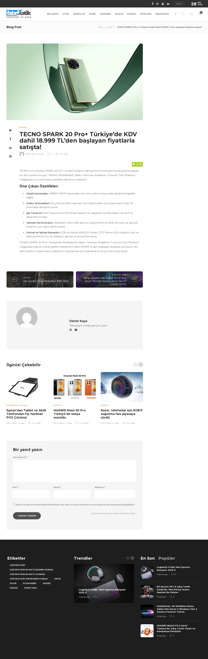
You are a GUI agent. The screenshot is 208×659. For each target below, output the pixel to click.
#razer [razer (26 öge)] (47, 569)
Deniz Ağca (11, 408)
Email (57, 472)
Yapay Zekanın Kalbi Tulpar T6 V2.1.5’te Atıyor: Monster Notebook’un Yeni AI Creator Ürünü (104, 281)
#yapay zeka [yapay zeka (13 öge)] (30, 573)
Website (100, 472)
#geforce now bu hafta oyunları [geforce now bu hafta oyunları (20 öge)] (27, 559)
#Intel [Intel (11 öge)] (57, 564)
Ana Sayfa (52, 14)
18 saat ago (161, 582)
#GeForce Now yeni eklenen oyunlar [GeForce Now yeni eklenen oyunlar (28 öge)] (29, 564)
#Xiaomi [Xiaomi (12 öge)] (14, 573)
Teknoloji (79, 14)
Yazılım (119, 14)
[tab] (148, 543)
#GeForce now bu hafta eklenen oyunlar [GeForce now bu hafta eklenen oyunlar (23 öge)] (31, 555)
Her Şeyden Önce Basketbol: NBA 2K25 (45, 281)
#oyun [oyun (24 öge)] (13, 569)
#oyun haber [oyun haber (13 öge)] (29, 569)
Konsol (131, 14)
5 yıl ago (20, 408)
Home (100, 27)
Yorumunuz (20, 442)
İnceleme (145, 14)
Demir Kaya (31, 154)
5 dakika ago (84, 582)
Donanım (105, 14)
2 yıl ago (40, 154)
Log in (179, 4)
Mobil (92, 14)
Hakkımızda (162, 14)
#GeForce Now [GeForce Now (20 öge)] (17, 550)
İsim (15, 472)
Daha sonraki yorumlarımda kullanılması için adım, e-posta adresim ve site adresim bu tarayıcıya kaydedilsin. (75, 490)
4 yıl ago (68, 408)
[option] (27, 382)
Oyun (65, 14)
